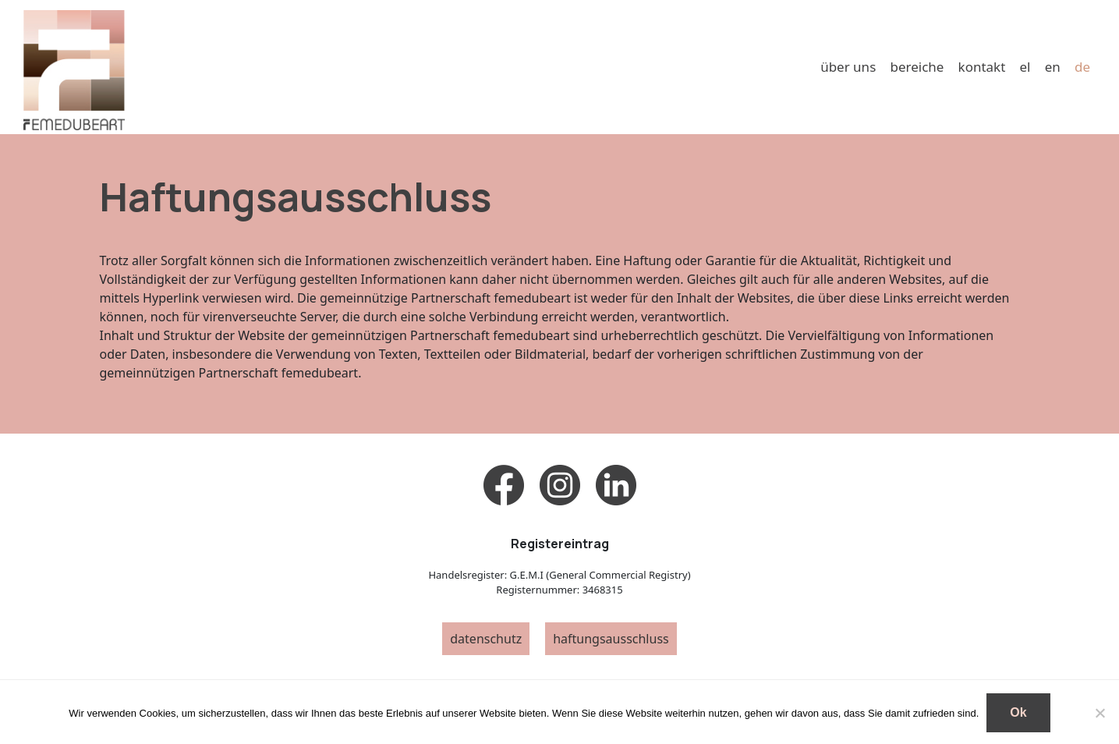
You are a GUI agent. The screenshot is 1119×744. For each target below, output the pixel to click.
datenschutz (486, 638)
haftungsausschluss (611, 638)
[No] (1099, 713)
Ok (1018, 712)
